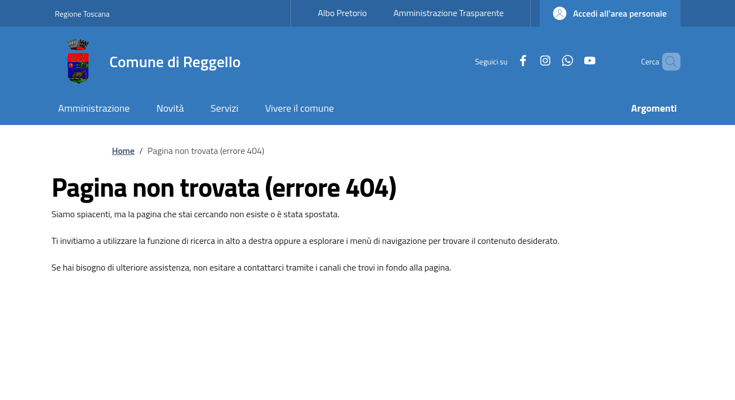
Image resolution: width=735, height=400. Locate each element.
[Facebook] (504, 61)
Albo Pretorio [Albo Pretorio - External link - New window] (342, 12)
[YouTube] (571, 61)
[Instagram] (526, 61)
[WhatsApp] (548, 61)
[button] (610, 13)
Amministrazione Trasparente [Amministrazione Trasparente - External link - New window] (448, 12)
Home (123, 150)
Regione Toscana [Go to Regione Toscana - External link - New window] (82, 13)
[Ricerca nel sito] (667, 61)
